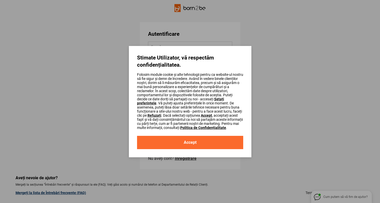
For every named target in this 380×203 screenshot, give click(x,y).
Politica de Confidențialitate (203, 128)
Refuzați (154, 115)
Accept (206, 115)
